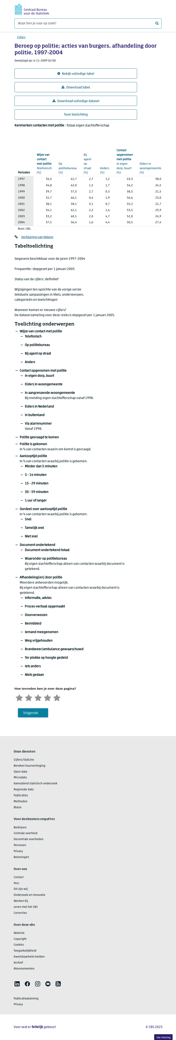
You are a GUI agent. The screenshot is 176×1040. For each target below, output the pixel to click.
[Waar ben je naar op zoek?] (88, 23)
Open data (20, 771)
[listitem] (17, 983)
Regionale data (24, 789)
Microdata (20, 777)
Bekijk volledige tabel (75, 74)
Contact (19, 877)
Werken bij (21, 901)
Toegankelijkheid (25, 950)
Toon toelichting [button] (76, 114)
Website (19, 933)
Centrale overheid (25, 833)
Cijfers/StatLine (24, 759)
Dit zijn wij (21, 889)
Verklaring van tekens (37, 237)
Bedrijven (20, 827)
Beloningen (21, 857)
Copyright (20, 939)
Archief (18, 962)
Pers (16, 883)
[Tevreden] (47, 697)
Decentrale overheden (28, 839)
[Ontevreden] (28, 697)
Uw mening (163, 1037)
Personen (20, 845)
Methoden (20, 801)
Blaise (18, 807)
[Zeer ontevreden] (19, 697)
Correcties (20, 913)
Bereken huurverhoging (29, 765)
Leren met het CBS (26, 907)
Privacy (18, 851)
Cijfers (21, 37)
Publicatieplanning (26, 998)
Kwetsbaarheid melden (29, 956)
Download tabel (75, 87)
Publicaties (21, 795)
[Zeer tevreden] (57, 697)
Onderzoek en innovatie (29, 895)
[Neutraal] (38, 697)
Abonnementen (24, 968)
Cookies (19, 944)
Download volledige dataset (75, 101)
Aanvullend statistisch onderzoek (35, 783)
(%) (44, 163)
